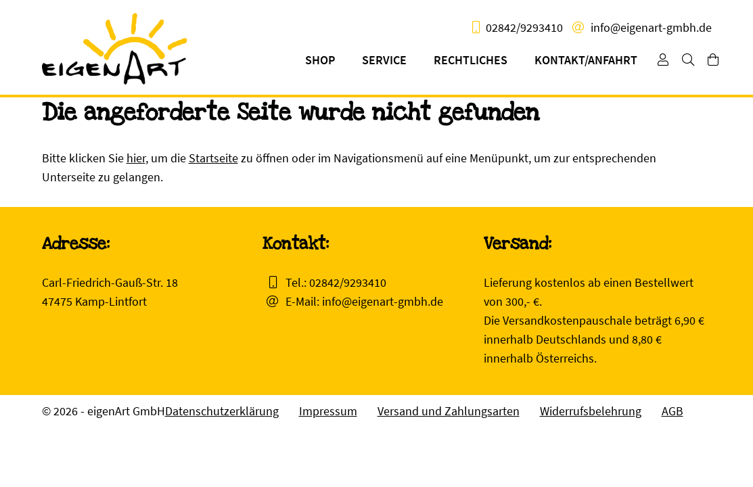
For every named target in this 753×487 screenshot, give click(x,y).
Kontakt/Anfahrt (585, 60)
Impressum (328, 411)
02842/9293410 (524, 27)
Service (384, 60)
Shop (320, 60)
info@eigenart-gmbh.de (651, 27)
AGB (672, 411)
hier (136, 158)
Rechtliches (470, 60)
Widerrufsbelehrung (590, 411)
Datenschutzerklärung (222, 411)
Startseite (213, 158)
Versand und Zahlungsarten (449, 411)
